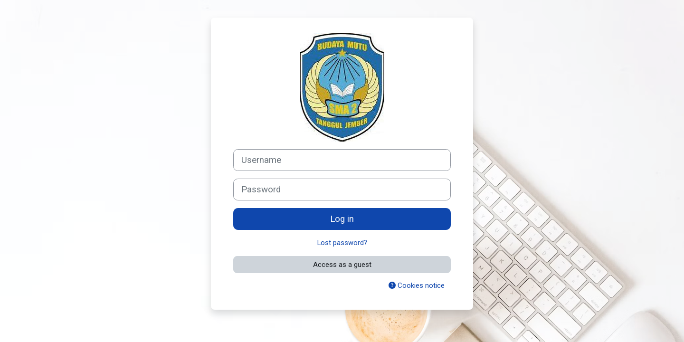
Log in (342, 219)
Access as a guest (342, 264)
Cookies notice (417, 285)
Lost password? (342, 242)
